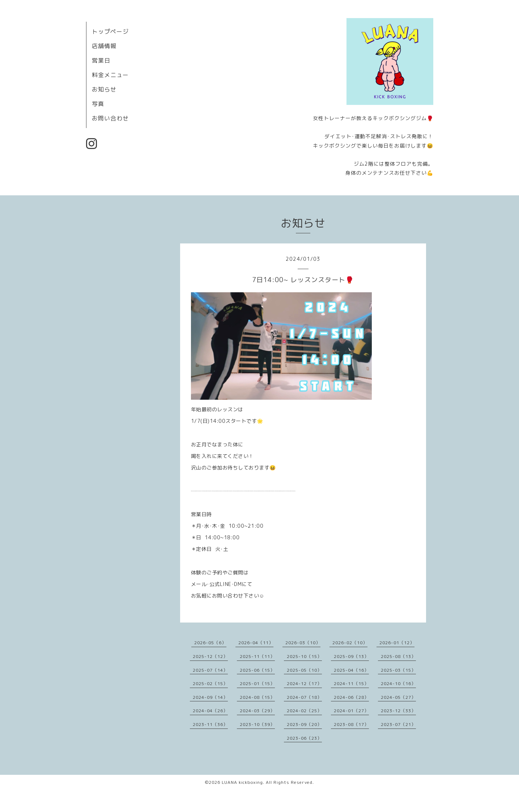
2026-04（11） (255, 643)
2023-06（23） (304, 738)
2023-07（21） (398, 724)
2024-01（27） (351, 711)
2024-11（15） (351, 683)
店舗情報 (104, 46)
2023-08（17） (351, 724)
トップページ (110, 31)
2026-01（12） (396, 643)
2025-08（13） (398, 656)
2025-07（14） (210, 670)
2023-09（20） (304, 724)
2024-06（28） (351, 697)
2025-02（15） (210, 683)
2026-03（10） (302, 643)
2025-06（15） (257, 670)
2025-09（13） (351, 656)
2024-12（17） (304, 683)
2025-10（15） (304, 656)
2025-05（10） (304, 670)
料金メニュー (110, 75)
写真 (98, 104)
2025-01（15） (257, 683)
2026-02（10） (349, 643)
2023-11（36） (210, 724)
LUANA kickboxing (242, 782)
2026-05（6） (210, 643)
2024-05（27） (398, 697)
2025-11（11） (257, 656)
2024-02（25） (304, 711)
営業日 (101, 60)
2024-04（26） (210, 711)
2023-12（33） (398, 711)
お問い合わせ (110, 118)
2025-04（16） (351, 670)
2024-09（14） (210, 697)
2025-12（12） (210, 656)
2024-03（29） (257, 711)
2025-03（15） (398, 670)
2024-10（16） (398, 683)
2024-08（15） (257, 697)
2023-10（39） (257, 724)
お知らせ (104, 89)
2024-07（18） (304, 697)
